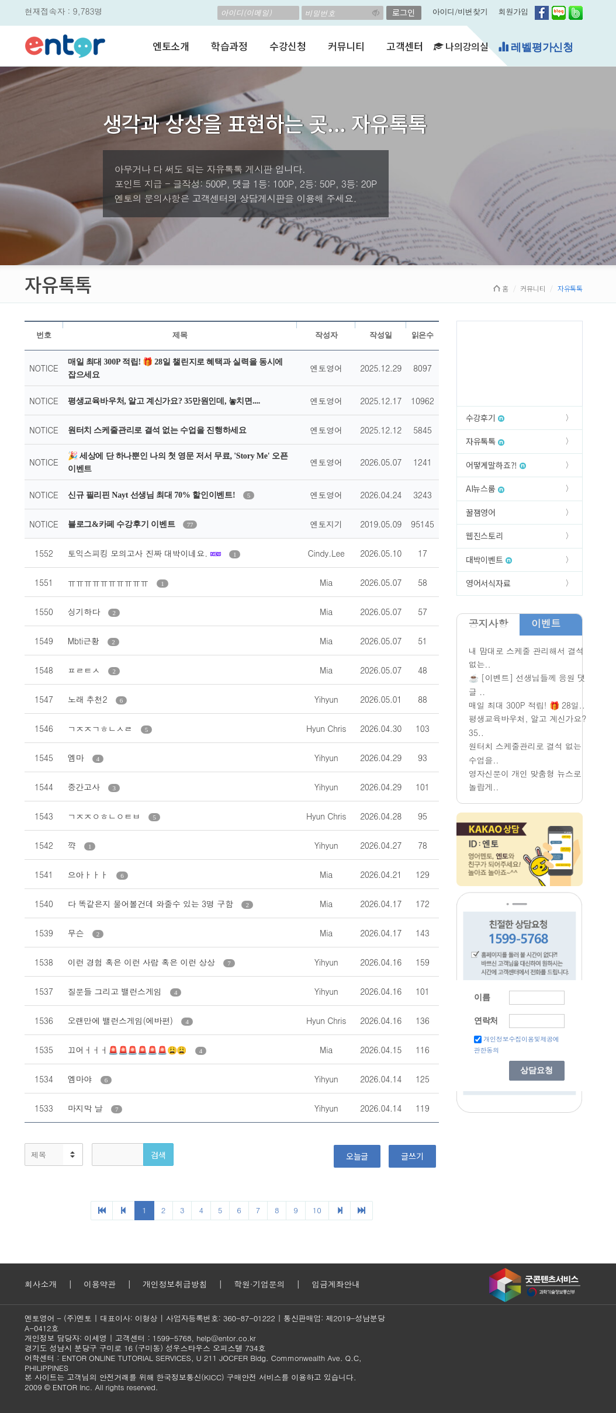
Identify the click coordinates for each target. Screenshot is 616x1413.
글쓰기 (412, 1156)
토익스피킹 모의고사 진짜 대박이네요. (139, 553)
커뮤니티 (346, 46)
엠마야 (81, 1079)
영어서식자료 (488, 583)
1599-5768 (172, 1337)
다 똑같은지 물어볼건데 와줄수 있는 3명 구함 (152, 903)
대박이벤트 (489, 559)
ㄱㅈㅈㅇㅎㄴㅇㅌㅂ (105, 816)
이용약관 (100, 1284)
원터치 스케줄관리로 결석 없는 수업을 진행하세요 (157, 430)
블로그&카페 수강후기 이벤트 (122, 524)
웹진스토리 (484, 535)
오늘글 (357, 1156)
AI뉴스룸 (485, 488)
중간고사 (85, 787)
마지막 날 (86, 1108)
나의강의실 (461, 46)
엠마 (77, 757)
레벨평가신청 (535, 47)
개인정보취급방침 (175, 1284)
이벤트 (545, 623)
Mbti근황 (85, 641)
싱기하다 (85, 611)
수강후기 (485, 417)
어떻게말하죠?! (496, 465)
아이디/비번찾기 (460, 11)
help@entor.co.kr (225, 1337)
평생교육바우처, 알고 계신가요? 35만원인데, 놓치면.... (164, 401)
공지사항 (488, 623)
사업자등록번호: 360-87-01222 (220, 1318)
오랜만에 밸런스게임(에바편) (122, 1020)
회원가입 (513, 11)
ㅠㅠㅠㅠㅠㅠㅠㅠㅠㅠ (109, 582)
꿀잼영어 (481, 512)
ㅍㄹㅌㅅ (85, 670)
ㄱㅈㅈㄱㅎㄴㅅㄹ (101, 728)
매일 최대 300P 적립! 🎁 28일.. (527, 705)
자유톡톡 (485, 441)
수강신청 (287, 46)
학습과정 (229, 46)
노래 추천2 (89, 699)
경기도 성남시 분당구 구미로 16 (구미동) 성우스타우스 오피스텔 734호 (145, 1347)
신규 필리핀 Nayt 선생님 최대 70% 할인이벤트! (152, 495)
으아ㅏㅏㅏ (89, 874)
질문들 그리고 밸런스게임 (116, 991)
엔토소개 (171, 46)
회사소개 (41, 1284)
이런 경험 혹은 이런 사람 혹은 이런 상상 (143, 962)
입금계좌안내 (336, 1284)
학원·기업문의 (259, 1284)
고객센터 (404, 46)
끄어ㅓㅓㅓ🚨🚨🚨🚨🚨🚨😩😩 (128, 1050)
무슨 (77, 933)
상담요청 (536, 1070)
